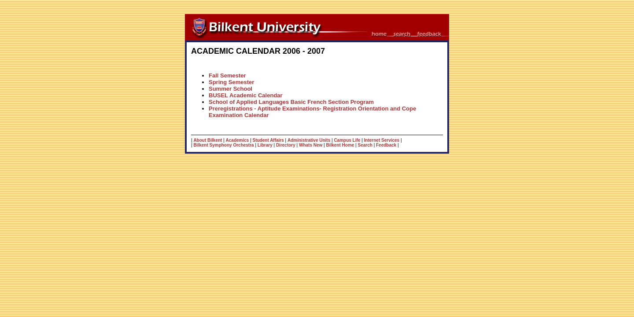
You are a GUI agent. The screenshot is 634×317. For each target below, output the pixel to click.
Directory (285, 145)
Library (265, 145)
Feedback (386, 145)
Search (365, 145)
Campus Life (347, 140)
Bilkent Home (340, 145)
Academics (237, 140)
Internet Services (382, 140)
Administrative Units (309, 140)
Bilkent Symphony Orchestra (223, 145)
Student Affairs (268, 140)
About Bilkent (207, 140)
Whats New (310, 145)
